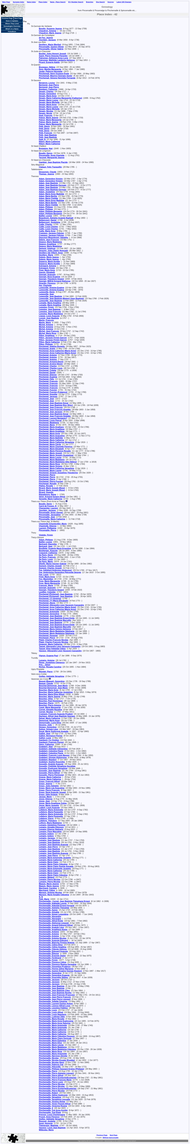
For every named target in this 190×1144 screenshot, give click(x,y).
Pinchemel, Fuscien (48, 390)
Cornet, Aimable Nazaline (50, 710)
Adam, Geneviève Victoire (51, 179)
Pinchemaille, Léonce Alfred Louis (54, 1006)
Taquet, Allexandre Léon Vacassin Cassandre (59, 646)
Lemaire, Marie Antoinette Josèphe (55, 858)
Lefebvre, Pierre (46, 818)
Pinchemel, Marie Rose (49, 464)
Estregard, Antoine (47, 266)
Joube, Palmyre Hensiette (51, 71)
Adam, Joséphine (47, 192)
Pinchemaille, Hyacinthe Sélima (53, 977)
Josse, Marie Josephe (49, 805)
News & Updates (12, 21)
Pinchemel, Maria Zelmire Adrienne (55, 629)
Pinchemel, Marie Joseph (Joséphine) (56, 455)
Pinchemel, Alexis (47, 603)
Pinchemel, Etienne (48, 375)
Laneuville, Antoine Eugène (51, 288)
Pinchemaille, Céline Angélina (52, 947)
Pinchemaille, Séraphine (50, 1097)
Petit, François (45, 133)
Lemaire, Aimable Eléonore (51, 827)
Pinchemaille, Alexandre (50, 916)
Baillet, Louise (45, 216)
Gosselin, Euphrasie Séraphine (53, 768)
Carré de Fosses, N (47, 506)
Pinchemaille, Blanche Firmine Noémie (56, 943)
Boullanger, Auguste (48, 551)
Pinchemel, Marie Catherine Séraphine (56, 442)
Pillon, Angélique (47, 336)
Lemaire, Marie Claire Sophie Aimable (56, 866)
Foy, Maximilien (46, 579)
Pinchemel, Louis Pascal (50, 420)
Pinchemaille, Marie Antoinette (53, 1025)
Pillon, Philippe (46, 344)
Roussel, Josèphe (47, 1121)
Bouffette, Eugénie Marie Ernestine (55, 548)
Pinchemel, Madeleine (49, 423)
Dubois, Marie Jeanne (49, 257)
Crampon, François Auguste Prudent (56, 714)
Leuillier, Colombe (47, 592)
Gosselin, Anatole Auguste (51, 764)
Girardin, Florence (47, 283)
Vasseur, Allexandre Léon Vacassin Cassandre (60, 651)
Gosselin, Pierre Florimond (51, 775)
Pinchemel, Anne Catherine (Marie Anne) (57, 351)
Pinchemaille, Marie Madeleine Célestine (57, 1049)
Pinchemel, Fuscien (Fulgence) (53, 392)
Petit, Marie (44, 899)
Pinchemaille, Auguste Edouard (53, 940)
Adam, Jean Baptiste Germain (52, 185)
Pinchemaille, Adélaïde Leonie (53, 903)
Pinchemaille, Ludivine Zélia (52, 1017)
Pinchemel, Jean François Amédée (55, 410)
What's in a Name (11, 29)
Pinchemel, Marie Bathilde (51, 438)
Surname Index (18, 2)
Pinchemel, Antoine (48, 355)
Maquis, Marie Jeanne (49, 884)
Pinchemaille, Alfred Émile (51, 921)
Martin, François (46, 320)
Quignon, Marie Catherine (51, 644)
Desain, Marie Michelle (49, 102)
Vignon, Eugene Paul (48, 656)
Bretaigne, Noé (46, 148)
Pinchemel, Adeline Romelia (52, 346)
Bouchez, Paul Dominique (51, 701)
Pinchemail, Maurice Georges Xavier (55, 76)
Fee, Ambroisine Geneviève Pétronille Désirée (60, 572)
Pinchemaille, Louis (48, 1010)
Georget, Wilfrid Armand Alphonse (55, 281)
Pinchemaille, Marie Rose (50, 1051)
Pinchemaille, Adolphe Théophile (54, 908)
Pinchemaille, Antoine (49, 932)
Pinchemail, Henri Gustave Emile (54, 74)
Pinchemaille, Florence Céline (52, 962)
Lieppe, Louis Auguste (49, 316)
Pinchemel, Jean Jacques (50, 412)
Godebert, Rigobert (48, 760)
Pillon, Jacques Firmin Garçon (53, 338)
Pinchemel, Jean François (51, 407)
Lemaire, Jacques (47, 838)
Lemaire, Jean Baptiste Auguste (53, 845)
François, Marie (46, 585)
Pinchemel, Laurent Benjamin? (53, 418)
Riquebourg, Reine (47, 494)
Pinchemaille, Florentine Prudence (55, 967)
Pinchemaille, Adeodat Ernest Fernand (56, 906)
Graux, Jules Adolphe (49, 786)
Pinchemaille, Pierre (48, 1071)
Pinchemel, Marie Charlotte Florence (55, 447)
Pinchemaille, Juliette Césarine (53, 1001)
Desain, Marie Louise (48, 100)
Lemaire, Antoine (47, 660)
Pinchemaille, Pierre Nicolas (52, 1084)
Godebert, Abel (46, 747)
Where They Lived (12, 23)
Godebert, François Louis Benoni (54, 755)
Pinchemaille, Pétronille (50, 1067)
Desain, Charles (46, 91)
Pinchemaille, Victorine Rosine (53, 1106)
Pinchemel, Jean (46, 399)
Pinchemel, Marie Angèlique (52, 429)
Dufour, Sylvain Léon (48, 729)
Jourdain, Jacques (47, 40)
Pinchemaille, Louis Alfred (51, 1012)
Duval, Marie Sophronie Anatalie (53, 731)
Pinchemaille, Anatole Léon (51, 927)
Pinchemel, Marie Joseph (50, 453)
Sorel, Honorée (46, 1123)
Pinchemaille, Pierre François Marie (55, 1080)
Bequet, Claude (46, 683)
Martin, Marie (45, 322)
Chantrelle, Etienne (47, 526)
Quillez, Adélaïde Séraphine (51, 676)
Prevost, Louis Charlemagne (52, 1115)
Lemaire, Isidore (46, 834)
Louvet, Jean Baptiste (49, 318)
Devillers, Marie (46, 255)
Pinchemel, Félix (46, 379)
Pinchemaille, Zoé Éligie (50, 1112)
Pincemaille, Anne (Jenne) (51, 513)
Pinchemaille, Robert (48, 1093)
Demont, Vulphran (47, 248)
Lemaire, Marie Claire (48, 862)
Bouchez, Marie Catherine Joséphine (56, 692)
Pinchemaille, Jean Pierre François (55, 997)
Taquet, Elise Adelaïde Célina (52, 649)
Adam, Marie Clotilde (48, 198)
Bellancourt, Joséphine (49, 222)
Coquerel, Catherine (48, 553)
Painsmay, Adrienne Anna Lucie (53, 58)
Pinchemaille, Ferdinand (50, 958)
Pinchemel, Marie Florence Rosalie (55, 451)
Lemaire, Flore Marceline (50, 832)
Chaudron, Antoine (47, 31)
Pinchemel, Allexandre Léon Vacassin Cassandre (61, 605)
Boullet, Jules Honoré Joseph (52, 54)
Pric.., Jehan (44, 665)
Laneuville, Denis (47, 292)
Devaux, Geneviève (48, 727)
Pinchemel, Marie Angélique (52, 431)
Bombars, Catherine (48, 89)
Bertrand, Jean (45, 546)
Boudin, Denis (45, 504)
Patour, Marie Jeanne (48, 118)
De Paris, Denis (46, 555)
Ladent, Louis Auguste (49, 808)
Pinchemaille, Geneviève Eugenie (54, 975)
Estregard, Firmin (47, 268)
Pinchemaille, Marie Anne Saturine (55, 1023)
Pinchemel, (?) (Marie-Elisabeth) (53, 601)
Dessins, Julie (45, 725)
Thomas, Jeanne (46, 174)
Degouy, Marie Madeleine (50, 242)
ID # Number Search (75, 2)
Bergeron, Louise (47, 83)
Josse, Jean (44, 801)
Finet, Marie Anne (47, 270)
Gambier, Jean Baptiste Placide (53, 162)
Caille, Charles (45, 224)
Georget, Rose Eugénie (49, 277)
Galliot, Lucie (45, 738)
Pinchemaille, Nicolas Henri (51, 1062)
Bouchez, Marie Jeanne (49, 697)
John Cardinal (117, 1141)
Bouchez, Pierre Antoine (50, 705)
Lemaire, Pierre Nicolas (49, 879)
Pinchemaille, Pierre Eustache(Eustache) (57, 1078)
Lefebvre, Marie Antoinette (51, 810)
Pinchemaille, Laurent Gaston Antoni (56, 1004)
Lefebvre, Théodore (48, 821)
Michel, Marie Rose (47, 333)
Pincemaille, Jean (47, 517)
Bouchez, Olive (46, 699)
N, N (41, 897)
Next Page (18, 18)
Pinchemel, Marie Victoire (50, 466)
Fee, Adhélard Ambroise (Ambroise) (55, 570)
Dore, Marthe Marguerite (50, 69)
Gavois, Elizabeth (47, 272)
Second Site (97, 1141)
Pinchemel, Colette (47, 370)
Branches (89, 2)
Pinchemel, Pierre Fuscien (51, 481)
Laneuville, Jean (46, 294)
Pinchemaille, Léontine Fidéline (53, 1008)
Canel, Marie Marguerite (50, 707)
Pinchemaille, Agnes (48, 910)
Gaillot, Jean (44, 734)
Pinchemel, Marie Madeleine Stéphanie (56, 631)
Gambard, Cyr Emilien (49, 740)
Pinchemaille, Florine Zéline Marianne (56, 969)
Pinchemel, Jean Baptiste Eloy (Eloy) (56, 405)
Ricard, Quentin (46, 492)
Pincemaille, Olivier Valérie (51, 49)
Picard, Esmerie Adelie (49, 62)
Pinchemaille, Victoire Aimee (52, 1102)
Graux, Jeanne (45, 784)
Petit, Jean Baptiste (48, 135)
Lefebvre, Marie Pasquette (51, 812)
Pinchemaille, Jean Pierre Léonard (55, 999)
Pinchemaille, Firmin (48, 960)
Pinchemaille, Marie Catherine (52, 1030)
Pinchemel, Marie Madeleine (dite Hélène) (58, 462)
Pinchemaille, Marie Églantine (52, 1041)
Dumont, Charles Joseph (50, 566)
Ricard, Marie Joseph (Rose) (52, 488)
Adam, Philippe (46, 207)
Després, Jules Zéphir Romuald (53, 251)
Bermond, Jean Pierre (49, 85)
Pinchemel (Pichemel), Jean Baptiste (56, 594)
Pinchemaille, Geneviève (50, 973)
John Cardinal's (90, 1141)
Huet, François (45, 115)
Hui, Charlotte (45, 285)
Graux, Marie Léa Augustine (51, 788)
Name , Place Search (57, 2)
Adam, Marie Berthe (48, 196)
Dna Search (100, 2)
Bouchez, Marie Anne (48, 690)
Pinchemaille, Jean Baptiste (51, 986)
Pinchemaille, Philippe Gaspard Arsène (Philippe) (61, 1069)
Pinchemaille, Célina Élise (51, 945)
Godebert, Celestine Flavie (51, 751)
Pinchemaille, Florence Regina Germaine (57, 964)
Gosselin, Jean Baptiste (50, 771)
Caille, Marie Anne (47, 231)
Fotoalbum (12, 31)
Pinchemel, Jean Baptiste (50, 616)
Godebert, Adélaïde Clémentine (53, 749)
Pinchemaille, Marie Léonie (51, 1045)
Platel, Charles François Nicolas (53, 640)
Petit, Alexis (44, 126)
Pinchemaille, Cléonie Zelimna (53, 949)
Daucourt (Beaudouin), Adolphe (53, 238)
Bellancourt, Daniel (47, 220)
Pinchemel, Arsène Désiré (51, 364)
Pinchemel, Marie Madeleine (52, 460)
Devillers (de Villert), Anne (51, 253)
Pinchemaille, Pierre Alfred (51, 1075)
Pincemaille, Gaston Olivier (51, 47)
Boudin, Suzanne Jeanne (50, 29)
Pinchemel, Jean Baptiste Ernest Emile (57, 618)
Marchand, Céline (47, 890)
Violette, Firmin (46, 535)
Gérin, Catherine (46, 744)
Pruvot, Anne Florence (49, 1117)
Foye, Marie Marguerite (49, 581)
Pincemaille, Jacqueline (50, 515)
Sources (110, 2)
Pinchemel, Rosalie (48, 484)
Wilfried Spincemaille (111, 1138)
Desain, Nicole (45, 113)
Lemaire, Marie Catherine (50, 860)
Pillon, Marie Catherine (49, 342)
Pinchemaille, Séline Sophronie (53, 1095)
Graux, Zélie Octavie (48, 795)
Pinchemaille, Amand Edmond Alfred (56, 925)
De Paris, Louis (46, 559)
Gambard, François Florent (51, 742)
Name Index (31, 2)
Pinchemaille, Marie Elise (50, 1043)
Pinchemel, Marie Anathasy (51, 427)
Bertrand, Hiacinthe (48, 544)
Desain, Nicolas (46, 111)
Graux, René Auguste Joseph (52, 792)
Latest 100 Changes (124, 2)
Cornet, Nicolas (46, 712)
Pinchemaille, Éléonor (49, 953)
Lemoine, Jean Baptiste (50, 309)
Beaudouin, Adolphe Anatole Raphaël (56, 218)
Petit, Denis (44, 129)
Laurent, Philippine (47, 528)
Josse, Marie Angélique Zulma (53, 803)
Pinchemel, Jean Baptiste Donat (53, 403)
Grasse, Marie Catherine (50, 777)
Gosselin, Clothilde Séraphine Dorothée (57, 766)
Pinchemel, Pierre (47, 475)
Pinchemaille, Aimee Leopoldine (53, 914)
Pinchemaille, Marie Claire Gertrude (55, 1038)
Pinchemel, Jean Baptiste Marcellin (55, 620)
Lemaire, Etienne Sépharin (51, 829)
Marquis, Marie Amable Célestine (54, 895)
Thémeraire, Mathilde (48, 1126)
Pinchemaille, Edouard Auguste (53, 951)
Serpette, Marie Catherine (50, 499)
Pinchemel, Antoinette (49, 612)
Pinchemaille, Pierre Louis (51, 1082)
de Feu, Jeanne (46, 38)
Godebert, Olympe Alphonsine (53, 757)
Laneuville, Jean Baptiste (50, 296)
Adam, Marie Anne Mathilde (51, 194)
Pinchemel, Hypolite (48, 394)
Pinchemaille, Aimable (49, 912)
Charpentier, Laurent (48, 508)
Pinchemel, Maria (47, 425)
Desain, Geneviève (47, 94)
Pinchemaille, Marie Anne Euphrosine (56, 1021)
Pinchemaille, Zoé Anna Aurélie (53, 1110)
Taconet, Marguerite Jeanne (51, 158)
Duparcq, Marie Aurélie (49, 261)
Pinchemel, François (48, 381)
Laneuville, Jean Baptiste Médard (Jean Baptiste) (61, 298)
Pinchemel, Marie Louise (50, 457)
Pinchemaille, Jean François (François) (57, 995)
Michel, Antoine (46, 325)
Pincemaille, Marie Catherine (52, 519)
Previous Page (7, 18)
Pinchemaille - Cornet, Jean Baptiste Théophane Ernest (64, 901)
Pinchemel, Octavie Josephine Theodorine (58, 473)
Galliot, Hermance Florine (50, 736)
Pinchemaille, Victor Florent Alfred (55, 1104)
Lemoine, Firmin (46, 307)
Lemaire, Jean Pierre (48, 847)
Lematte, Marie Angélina (50, 303)
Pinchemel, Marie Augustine (52, 436)
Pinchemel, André (47, 349)
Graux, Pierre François (49, 790)
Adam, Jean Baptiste (48, 183)
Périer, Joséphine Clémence (52, 663)
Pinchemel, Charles (48, 366)
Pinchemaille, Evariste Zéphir (52, 956)
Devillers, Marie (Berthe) (50, 45)
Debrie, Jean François (49, 240)
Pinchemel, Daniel (47, 373)
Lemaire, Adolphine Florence (52, 825)
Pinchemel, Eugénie (48, 377)
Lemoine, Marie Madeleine (51, 314)
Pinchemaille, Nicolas (49, 1058)
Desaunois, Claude (47, 172)
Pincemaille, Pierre (47, 530)
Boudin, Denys (45, 153)
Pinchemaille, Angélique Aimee (53, 930)
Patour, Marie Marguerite (50, 120)
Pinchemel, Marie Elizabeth (51, 449)
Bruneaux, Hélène (47, 67)
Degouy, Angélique (47, 244)
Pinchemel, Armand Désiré (51, 362)
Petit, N (42, 139)
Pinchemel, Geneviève (49, 614)
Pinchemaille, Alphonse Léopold (54, 923)
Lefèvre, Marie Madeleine (50, 823)
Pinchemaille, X (46, 1108)
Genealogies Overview (12, 26)
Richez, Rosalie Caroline (50, 667)
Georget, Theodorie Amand (51, 279)
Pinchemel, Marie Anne (49, 434)
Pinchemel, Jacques (48, 396)
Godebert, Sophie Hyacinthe (52, 762)
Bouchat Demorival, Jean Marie (53, 686)
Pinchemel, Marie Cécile (50, 444)
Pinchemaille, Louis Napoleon (52, 1014)
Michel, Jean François (49, 331)
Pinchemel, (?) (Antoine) (50, 599)
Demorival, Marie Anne (49, 720)
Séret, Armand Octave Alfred (52, 497)
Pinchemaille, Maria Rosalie (51, 1019)
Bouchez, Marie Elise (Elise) (52, 694)
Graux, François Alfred (49, 781)
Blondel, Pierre (46, 672)
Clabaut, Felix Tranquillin (50, 167)
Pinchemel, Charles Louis (51, 368)
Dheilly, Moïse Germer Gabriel (52, 564)
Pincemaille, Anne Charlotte (51, 155)
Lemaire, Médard (46, 877)
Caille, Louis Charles (48, 227)
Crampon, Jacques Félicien (51, 233)
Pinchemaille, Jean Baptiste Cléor (54, 991)
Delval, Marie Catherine (49, 718)
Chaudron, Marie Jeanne (50, 33)
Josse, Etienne (45, 799)
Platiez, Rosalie (46, 486)
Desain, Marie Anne (48, 96)
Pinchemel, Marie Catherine (51, 440)
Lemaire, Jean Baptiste (49, 840)
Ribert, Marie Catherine (49, 142)
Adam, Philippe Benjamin (50, 211)
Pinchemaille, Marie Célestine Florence (57, 1036)
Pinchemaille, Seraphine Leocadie (54, 1099)
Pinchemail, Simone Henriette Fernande (57, 78)
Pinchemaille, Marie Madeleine (53, 1047)
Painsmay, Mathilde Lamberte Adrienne (57, 60)
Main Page (6, 2)
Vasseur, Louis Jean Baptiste (52, 1128)
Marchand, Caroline (48, 888)
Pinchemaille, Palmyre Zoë (51, 1065)
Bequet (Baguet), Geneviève (52, 681)
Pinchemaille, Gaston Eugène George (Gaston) (60, 971)
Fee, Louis (43, 575)
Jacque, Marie (45, 797)
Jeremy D (133, 1141)
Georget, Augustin (47, 275)
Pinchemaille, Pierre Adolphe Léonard (56, 1073)
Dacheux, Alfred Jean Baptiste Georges (57, 716)
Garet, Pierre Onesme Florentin (53, 56)
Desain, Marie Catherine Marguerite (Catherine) (60, 98)
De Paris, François (47, 557)
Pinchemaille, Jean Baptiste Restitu (55, 993)
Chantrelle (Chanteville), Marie (53, 524)
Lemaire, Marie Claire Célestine (53, 864)
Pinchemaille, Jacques (49, 980)
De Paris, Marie (46, 562)
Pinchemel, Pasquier (48, 636)
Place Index (43, 2)
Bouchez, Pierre (46, 703)
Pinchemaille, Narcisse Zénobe (53, 1056)
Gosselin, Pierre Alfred (49, 773)
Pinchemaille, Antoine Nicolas (52, 938)
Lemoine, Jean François (50, 312)
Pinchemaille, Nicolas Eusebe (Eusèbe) (57, 1060)
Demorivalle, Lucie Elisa (50, 723)
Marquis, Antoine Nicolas (50, 893)
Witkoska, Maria (46, 1130)
